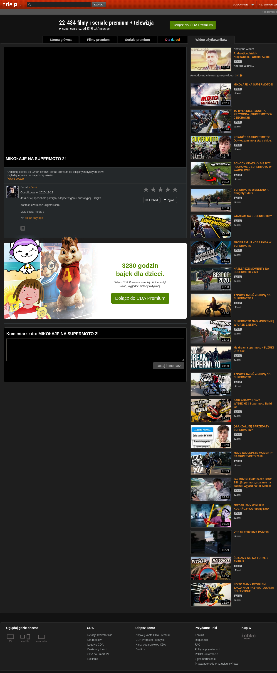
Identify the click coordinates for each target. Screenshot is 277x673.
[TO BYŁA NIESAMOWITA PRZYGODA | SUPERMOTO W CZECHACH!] (210, 120)
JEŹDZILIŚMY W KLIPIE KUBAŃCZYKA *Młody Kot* (251, 507)
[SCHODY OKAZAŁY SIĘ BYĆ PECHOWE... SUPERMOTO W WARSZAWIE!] (210, 173)
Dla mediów (94, 639)
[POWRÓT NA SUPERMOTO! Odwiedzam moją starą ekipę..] (210, 147)
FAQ (197, 644)
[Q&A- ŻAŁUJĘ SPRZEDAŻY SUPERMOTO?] (210, 436)
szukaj (99, 5)
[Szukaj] (59, 4)
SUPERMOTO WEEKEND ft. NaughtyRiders (251, 191)
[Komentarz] (95, 350)
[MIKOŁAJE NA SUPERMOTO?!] (210, 94)
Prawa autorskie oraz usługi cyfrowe (216, 663)
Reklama (92, 659)
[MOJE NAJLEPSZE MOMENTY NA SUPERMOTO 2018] (210, 462)
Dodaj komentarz (169, 366)
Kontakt (199, 635)
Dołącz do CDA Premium (140, 298)
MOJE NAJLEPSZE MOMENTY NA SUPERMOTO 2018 (253, 454)
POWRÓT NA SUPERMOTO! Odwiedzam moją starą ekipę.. (253, 139)
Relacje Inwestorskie (99, 635)
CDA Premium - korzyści (150, 639)
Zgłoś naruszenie (205, 659)
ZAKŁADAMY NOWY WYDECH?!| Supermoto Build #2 (253, 404)
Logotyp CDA (95, 644)
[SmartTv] (28, 644)
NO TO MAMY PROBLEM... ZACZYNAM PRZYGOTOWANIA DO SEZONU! (254, 588)
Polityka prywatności (207, 649)
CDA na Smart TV (98, 654)
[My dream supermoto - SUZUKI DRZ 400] (210, 357)
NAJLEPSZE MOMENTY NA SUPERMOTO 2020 (251, 270)
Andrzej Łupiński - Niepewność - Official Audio (252, 55)
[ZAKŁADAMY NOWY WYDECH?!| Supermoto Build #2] (210, 410)
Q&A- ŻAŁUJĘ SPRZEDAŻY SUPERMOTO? (251, 428)
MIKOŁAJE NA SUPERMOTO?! (253, 84)
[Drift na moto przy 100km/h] (210, 541)
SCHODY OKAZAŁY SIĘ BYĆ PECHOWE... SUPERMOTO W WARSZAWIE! (253, 167)
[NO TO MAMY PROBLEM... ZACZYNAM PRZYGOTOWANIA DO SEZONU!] (210, 594)
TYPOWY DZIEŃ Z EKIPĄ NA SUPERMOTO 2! (252, 296)
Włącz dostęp (15, 178)
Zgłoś (169, 200)
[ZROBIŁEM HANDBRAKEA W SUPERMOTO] (210, 252)
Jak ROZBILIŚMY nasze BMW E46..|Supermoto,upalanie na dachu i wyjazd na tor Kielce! (253, 483)
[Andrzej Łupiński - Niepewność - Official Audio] (210, 58)
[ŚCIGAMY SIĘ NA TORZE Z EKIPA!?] (210, 567)
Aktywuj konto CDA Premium (153, 635)
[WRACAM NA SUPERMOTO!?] (210, 226)
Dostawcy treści (96, 649)
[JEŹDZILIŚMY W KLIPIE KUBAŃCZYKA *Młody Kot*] (210, 515)
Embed (151, 200)
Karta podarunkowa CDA (151, 644)
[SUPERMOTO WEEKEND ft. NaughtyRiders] (210, 199)
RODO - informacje (206, 654)
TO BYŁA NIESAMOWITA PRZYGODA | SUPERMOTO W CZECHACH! (253, 114)
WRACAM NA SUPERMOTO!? (253, 216)
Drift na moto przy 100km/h (251, 531)
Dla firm (140, 649)
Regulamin (201, 639)
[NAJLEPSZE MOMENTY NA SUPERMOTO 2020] (210, 278)
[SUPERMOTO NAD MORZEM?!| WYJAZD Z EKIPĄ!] (210, 331)
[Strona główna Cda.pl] (12, 4)
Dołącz (193, 25)
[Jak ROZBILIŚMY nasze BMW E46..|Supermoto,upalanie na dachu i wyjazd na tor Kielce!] (210, 489)
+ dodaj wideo (269, 11)
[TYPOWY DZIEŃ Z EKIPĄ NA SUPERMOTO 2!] (210, 304)
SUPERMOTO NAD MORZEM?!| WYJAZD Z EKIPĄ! (254, 323)
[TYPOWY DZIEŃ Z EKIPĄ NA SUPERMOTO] (210, 383)
